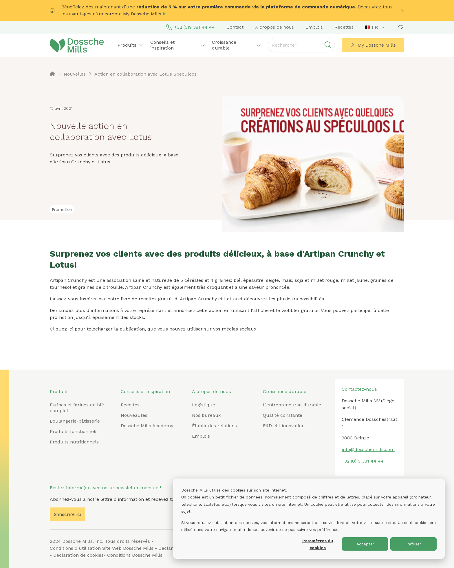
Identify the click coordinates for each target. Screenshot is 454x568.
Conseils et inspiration (177, 45)
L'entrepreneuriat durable (292, 405)
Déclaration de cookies (78, 555)
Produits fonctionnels (74, 431)
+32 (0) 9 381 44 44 (363, 461)
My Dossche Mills (373, 45)
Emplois (314, 27)
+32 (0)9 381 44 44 (190, 27)
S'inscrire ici (67, 514)
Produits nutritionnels (74, 442)
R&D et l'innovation (284, 425)
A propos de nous (274, 27)
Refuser (413, 544)
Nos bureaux (206, 415)
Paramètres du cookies (317, 544)
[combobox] (375, 27)
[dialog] (309, 518)
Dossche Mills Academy (147, 425)
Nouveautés (134, 415)
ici (165, 14)
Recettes (344, 27)
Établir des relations (214, 425)
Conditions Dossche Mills (134, 555)
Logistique (203, 405)
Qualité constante (282, 415)
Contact (235, 27)
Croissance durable (236, 45)
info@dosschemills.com (368, 449)
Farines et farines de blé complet (77, 407)
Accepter (365, 544)
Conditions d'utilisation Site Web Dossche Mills (101, 548)
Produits (130, 45)
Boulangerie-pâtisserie (75, 421)
